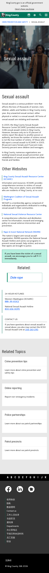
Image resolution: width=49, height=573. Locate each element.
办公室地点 (12, 530)
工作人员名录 (13, 515)
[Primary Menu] (46, 15)
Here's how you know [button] (24, 9)
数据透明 (11, 507)
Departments (13, 526)
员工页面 (11, 537)
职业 (9, 541)
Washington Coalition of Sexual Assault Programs (21, 197)
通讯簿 (10, 522)
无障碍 (8, 560)
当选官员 (11, 518)
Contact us (11, 511)
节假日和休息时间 (15, 533)
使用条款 (11, 499)
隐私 (9, 503)
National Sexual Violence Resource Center (23, 214)
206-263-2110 (31, 329)
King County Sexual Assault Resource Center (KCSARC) (24, 177)
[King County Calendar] (29, 15)
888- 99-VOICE (12, 301)
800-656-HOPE (12, 309)
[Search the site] (40, 15)
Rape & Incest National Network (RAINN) (22, 232)
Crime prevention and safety (15, 22)
